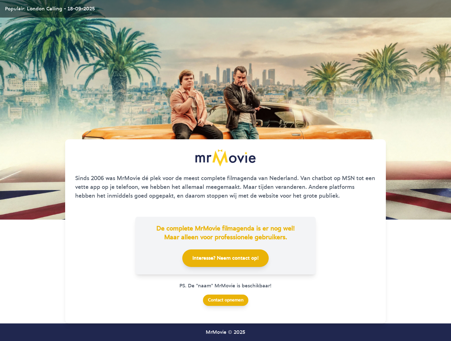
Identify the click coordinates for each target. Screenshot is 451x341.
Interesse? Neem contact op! (225, 258)
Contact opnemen (225, 300)
